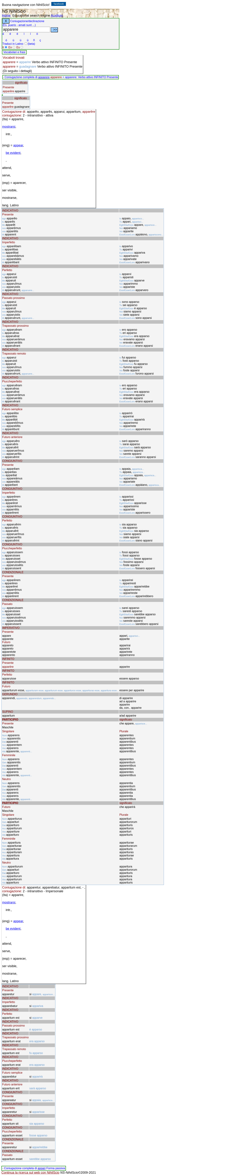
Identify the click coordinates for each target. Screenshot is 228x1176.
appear (18, 145)
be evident (13, 153)
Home (6, 15)
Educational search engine (31, 15)
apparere (44, 77)
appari (41, 1168)
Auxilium (57, 15)
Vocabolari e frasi (14, 52)
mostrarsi (8, 126)
